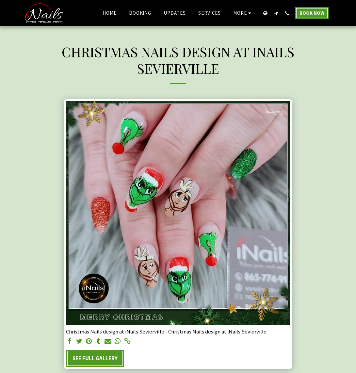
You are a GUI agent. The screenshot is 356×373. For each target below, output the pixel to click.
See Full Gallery (95, 358)
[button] (276, 13)
